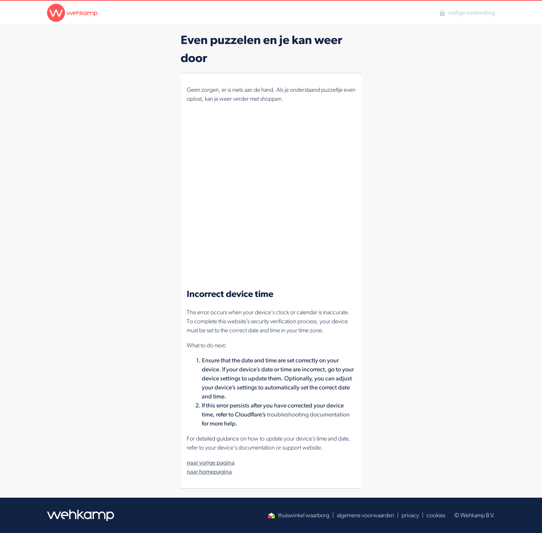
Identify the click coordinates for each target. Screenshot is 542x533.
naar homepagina (209, 471)
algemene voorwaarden (365, 515)
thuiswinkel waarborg (298, 515)
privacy (410, 515)
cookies (435, 515)
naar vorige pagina (210, 462)
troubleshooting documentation (308, 414)
